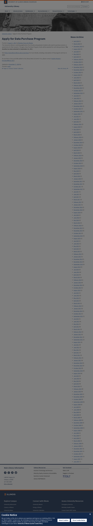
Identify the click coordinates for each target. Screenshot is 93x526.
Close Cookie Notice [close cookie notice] (79, 520)
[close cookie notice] (90, 514)
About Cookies (63, 520)
